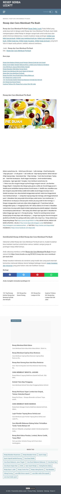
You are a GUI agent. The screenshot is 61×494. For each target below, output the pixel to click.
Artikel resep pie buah (42, 41)
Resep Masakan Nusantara (12, 454)
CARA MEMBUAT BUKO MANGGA (24, 404)
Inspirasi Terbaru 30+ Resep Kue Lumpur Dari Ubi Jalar (19, 84)
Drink (21, 466)
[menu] (4, 12)
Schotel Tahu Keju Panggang (22, 382)
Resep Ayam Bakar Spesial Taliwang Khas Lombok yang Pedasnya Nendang (26, 64)
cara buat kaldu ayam (10, 477)
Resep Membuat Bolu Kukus (22, 345)
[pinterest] (37, 275)
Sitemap (46, 491)
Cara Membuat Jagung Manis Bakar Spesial (16, 67)
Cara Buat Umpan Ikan (11, 466)
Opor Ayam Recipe (31, 466)
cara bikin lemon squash (22, 473)
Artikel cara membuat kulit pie (26, 38)
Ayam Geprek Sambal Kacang (13, 458)
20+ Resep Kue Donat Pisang (11, 82)
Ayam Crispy (42, 454)
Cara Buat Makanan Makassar (36, 462)
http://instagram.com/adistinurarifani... (15, 225)
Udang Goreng (8, 473)
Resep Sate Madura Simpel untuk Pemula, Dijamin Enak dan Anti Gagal (24, 62)
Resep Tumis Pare (23, 469)
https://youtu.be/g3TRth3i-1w (26, 220)
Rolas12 (52, 491)
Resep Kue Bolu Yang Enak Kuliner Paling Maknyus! (18, 75)
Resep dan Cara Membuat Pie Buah (19, 51)
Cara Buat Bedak (29, 458)
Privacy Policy (32, 491)
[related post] (9, 287)
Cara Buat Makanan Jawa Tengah (14, 462)
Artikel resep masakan (26, 41)
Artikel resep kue (12, 41)
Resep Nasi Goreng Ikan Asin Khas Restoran (27, 362)
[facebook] (10, 275)
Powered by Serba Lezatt (19, 491)
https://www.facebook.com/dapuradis (23, 228)
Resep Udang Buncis (37, 469)
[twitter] (23, 275)
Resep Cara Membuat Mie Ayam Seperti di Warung (18, 71)
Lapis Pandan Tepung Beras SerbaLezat (26, 414)
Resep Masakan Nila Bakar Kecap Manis (15, 69)
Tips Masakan (50, 469)
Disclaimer (40, 491)
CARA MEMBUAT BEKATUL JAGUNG (25, 372)
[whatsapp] (51, 275)
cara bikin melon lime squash (40, 473)
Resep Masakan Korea (29, 454)
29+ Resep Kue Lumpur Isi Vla (12, 77)
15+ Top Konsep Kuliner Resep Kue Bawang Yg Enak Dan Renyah (22, 80)
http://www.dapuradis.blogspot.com (31, 223)
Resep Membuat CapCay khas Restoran (26, 353)
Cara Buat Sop (52, 462)
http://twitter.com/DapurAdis (44, 225)
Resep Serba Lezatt (12, 4)
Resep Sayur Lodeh (10, 469)
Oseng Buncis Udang (45, 466)
